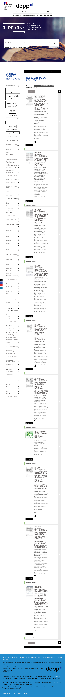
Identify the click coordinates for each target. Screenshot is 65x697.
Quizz (40, 657)
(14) (12, 299)
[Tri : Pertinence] (31, 91)
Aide (19, 693)
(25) (12, 175)
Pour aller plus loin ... (49, 657)
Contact (24, 693)
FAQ (15, 693)
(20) (12, 136)
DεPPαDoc (57, 676)
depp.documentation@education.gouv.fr (39, 687)
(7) (12, 215)
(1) (12, 377)
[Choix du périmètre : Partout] (9, 42)
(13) (12, 356)
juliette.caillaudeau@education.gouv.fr (14, 687)
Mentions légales (7, 693)
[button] (12, 91)
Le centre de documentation (28, 657)
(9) (12, 279)
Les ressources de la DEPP (10, 657)
